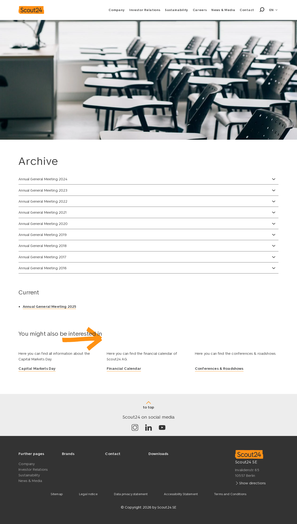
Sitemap (57, 494)
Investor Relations (144, 10)
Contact (247, 10)
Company (117, 10)
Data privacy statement (131, 494)
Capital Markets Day (37, 368)
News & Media (223, 10)
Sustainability (176, 10)
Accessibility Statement (181, 494)
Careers (200, 10)
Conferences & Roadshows (219, 368)
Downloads (158, 453)
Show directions (252, 482)
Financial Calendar (124, 368)
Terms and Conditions (230, 494)
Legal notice (88, 494)
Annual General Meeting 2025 (49, 306)
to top (148, 407)
